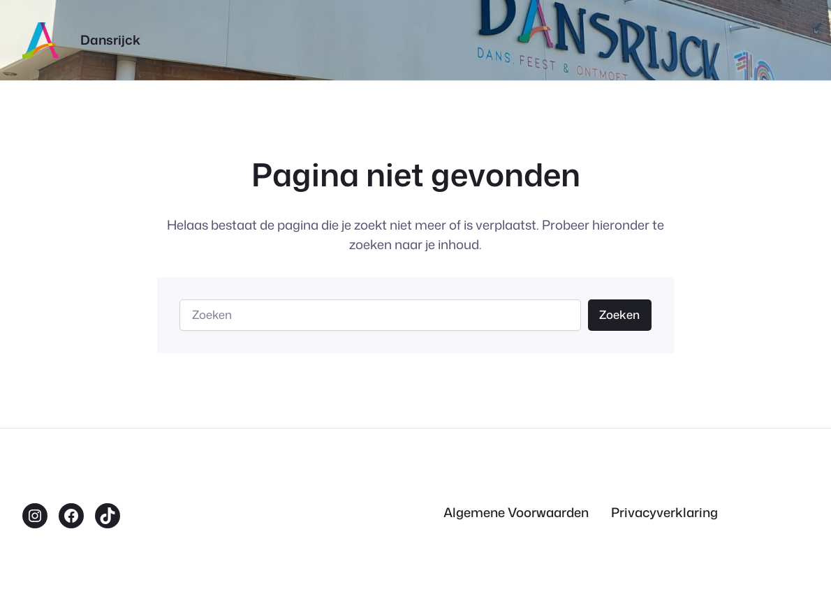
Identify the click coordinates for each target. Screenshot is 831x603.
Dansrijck (110, 40)
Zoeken (619, 314)
